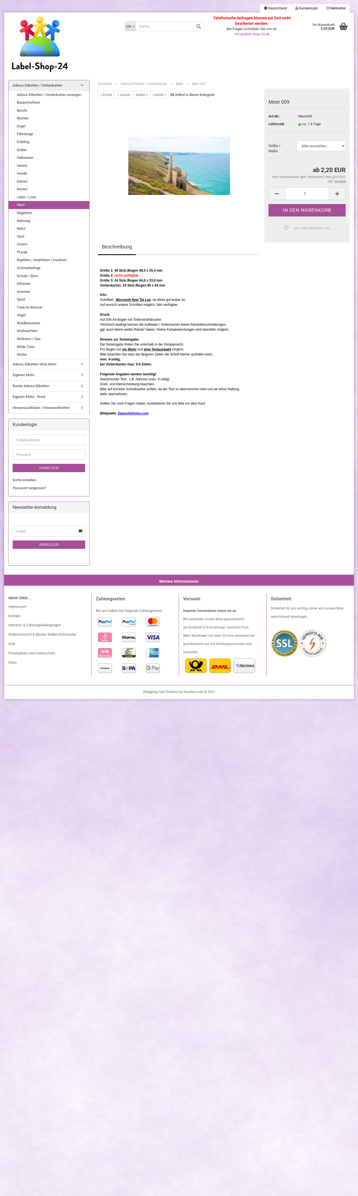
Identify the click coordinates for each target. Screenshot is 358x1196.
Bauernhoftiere (28, 102)
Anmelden (49, 468)
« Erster (106, 95)
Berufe (22, 110)
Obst (20, 236)
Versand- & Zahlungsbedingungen (34, 625)
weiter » (141, 95)
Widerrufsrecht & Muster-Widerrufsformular (42, 634)
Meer (21, 205)
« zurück (123, 95)
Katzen (22, 181)
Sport (21, 299)
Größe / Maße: (274, 148)
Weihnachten (27, 331)
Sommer (23, 292)
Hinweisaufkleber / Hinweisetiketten (41, 408)
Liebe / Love (26, 197)
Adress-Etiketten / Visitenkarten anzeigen (49, 95)
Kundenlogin (306, 8)
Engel (21, 126)
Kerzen (22, 189)
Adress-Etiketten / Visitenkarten (37, 85)
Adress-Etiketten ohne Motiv (34, 364)
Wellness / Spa (28, 339)
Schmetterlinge (28, 268)
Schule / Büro (27, 276)
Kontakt (14, 616)
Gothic (22, 150)
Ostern (22, 244)
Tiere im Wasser (29, 307)
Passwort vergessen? (29, 488)
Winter (22, 354)
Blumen (23, 118)
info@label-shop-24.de (252, 34)
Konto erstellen (24, 480)
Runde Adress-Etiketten (31, 386)
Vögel (21, 315)
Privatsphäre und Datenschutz (31, 653)
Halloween (25, 158)
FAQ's (12, 662)
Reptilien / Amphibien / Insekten (42, 260)
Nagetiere (24, 213)
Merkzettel (336, 8)
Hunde (22, 173)
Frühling (23, 142)
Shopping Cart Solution (160, 692)
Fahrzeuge (25, 134)
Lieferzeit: (276, 124)
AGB (11, 644)
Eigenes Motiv (23, 375)
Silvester (23, 284)
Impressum (17, 606)
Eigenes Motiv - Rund (29, 397)
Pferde (22, 252)
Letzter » (159, 95)
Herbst (22, 166)
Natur (21, 228)
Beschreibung (117, 247)
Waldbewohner (28, 323)
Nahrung (23, 221)
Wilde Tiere (25, 347)
